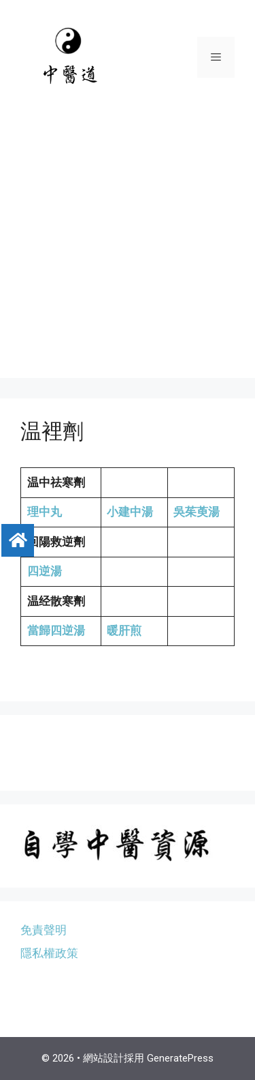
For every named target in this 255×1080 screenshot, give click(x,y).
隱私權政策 (49, 953)
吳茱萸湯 (196, 512)
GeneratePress (180, 1058)
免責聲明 (43, 930)
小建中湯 (130, 512)
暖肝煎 (124, 630)
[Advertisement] (127, 250)
